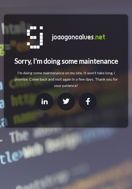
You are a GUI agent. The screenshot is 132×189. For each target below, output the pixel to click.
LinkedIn (44, 102)
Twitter (66, 102)
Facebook (88, 102)
